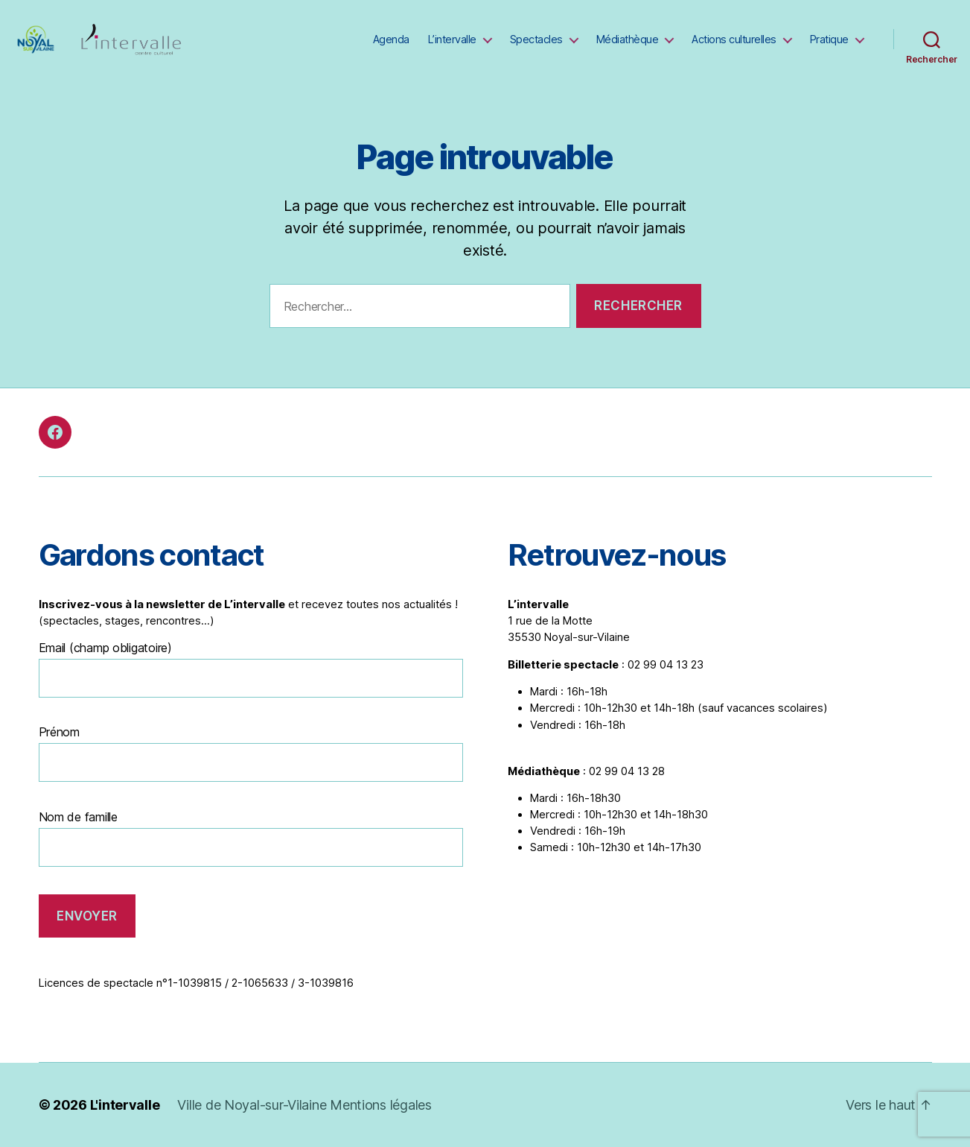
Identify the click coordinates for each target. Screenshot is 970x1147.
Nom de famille (78, 816)
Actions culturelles (734, 39)
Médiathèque (627, 39)
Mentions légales (381, 1105)
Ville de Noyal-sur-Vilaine (253, 1105)
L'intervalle (125, 1105)
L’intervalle (452, 39)
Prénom (59, 731)
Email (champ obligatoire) (105, 647)
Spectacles (536, 39)
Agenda (391, 39)
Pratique (829, 39)
